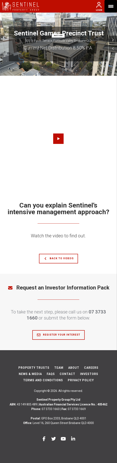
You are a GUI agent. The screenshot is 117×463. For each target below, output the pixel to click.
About (73, 367)
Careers (91, 367)
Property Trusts (33, 367)
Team (58, 367)
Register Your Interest (58, 335)
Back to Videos (58, 258)
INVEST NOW (58, 35)
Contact (67, 374)
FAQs (51, 374)
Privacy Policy (81, 380)
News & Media (30, 374)
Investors (89, 374)
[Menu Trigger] (110, 6)
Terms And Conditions (43, 380)
